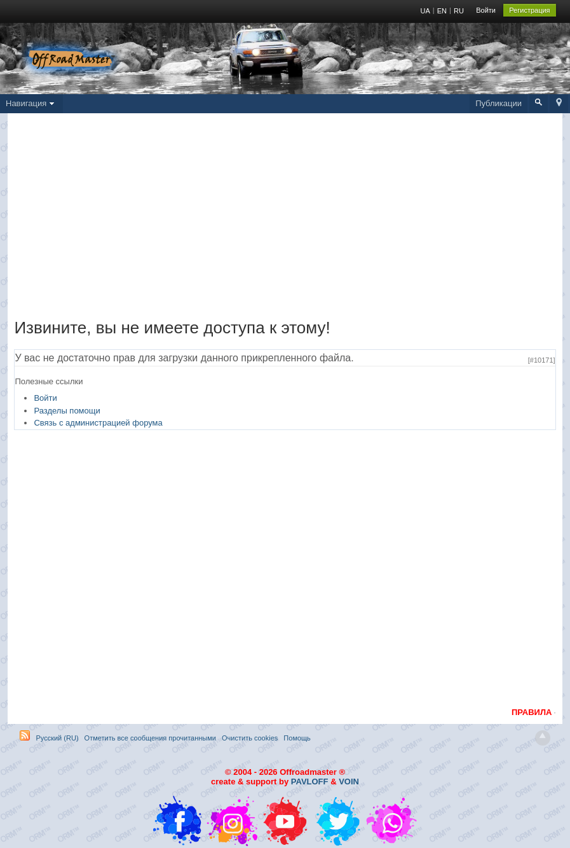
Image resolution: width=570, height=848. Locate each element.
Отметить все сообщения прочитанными (150, 738)
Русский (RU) (57, 738)
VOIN (349, 781)
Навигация (31, 103)
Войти (486, 10)
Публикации (498, 103)
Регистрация (529, 10)
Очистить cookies (250, 738)
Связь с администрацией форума (98, 422)
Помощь (297, 738)
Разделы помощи (67, 410)
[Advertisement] (284, 219)
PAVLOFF (310, 781)
